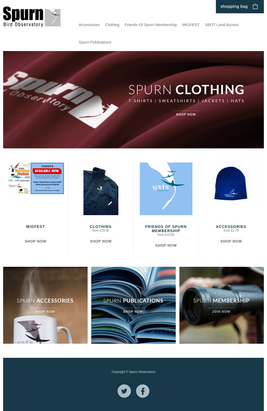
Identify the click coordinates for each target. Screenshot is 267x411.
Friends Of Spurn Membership (151, 24)
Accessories (89, 24)
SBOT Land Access (222, 24)
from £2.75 (231, 230)
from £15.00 (165, 235)
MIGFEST (191, 24)
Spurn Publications (95, 42)
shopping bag (234, 6)
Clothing (112, 24)
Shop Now (35, 241)
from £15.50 (100, 230)
